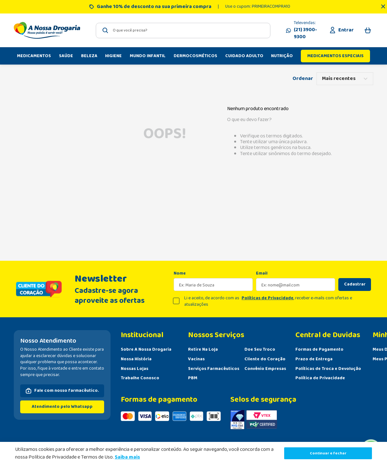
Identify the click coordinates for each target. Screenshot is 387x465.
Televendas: (306, 30)
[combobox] (183, 30)
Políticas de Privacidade (267, 298)
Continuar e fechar (328, 453)
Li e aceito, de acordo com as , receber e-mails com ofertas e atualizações (268, 301)
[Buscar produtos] (105, 30)
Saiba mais (127, 457)
